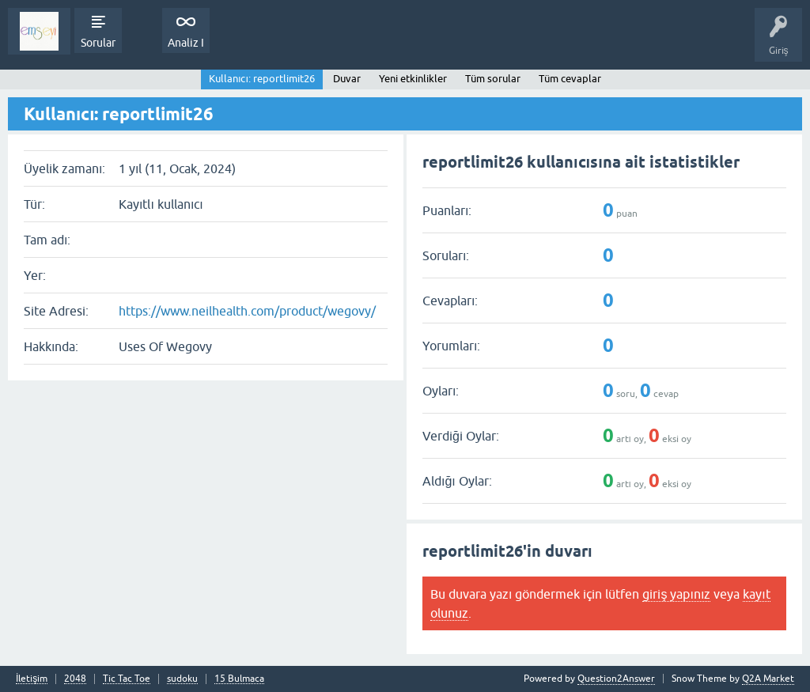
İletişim (31, 679)
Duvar (347, 79)
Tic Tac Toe (126, 679)
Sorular (98, 42)
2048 (75, 679)
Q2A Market (768, 678)
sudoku (182, 679)
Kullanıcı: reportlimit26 (262, 79)
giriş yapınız (676, 594)
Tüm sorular (492, 79)
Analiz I (186, 42)
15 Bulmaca (239, 679)
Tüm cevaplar (570, 79)
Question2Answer (616, 678)
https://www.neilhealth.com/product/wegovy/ (247, 311)
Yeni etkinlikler (413, 79)
